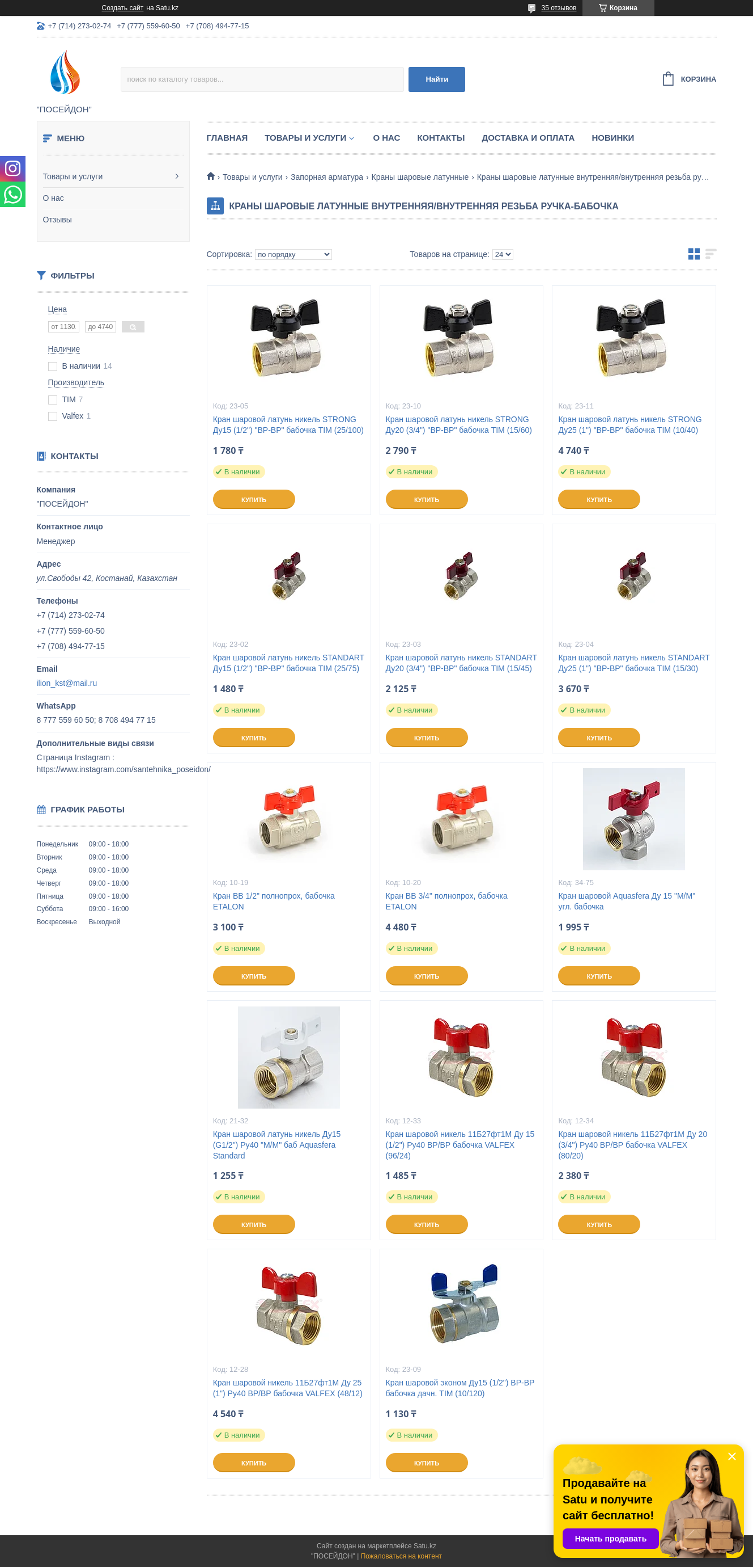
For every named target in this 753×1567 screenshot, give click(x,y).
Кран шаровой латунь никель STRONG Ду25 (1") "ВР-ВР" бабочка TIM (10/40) (629, 425)
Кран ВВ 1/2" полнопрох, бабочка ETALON (274, 901)
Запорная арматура (327, 177)
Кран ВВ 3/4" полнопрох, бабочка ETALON (447, 901)
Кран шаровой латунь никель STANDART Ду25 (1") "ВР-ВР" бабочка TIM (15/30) (633, 663)
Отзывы (57, 219)
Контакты (441, 137)
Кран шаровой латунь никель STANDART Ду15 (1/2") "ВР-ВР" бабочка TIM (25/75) (288, 663)
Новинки (613, 137)
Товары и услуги (73, 176)
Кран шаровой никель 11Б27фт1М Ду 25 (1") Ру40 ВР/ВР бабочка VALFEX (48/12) (288, 1388)
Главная (227, 137)
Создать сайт (123, 8)
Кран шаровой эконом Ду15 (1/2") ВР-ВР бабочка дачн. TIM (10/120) (460, 1388)
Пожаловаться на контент (401, 1556)
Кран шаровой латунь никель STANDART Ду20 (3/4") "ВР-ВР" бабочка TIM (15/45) (461, 663)
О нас (53, 198)
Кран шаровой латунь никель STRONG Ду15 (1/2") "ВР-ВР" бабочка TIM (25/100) (288, 425)
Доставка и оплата (528, 137)
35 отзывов (558, 8)
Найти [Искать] (437, 79)
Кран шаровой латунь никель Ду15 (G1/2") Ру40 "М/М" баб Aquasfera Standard (277, 1145)
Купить (253, 499)
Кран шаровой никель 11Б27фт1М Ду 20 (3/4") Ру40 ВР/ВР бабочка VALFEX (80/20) (632, 1145)
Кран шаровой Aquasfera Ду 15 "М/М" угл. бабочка (626, 901)
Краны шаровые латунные (420, 177)
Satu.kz (425, 1546)
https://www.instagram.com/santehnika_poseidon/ (124, 769)
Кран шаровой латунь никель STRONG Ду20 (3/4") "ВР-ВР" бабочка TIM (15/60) (459, 425)
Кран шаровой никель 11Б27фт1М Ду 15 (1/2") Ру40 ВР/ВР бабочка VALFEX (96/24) (460, 1145)
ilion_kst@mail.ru (67, 683)
